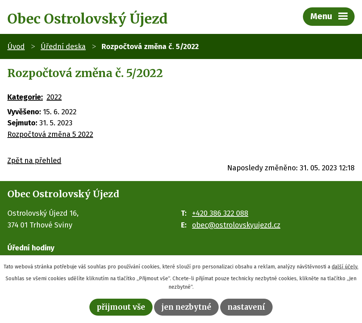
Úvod (16, 46)
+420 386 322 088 (220, 213)
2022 (54, 97)
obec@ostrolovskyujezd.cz (236, 224)
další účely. (345, 267)
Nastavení (246, 307)
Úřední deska (63, 46)
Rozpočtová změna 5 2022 (50, 134)
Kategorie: (25, 97)
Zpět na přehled (34, 160)
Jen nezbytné (186, 307)
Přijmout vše (121, 307)
